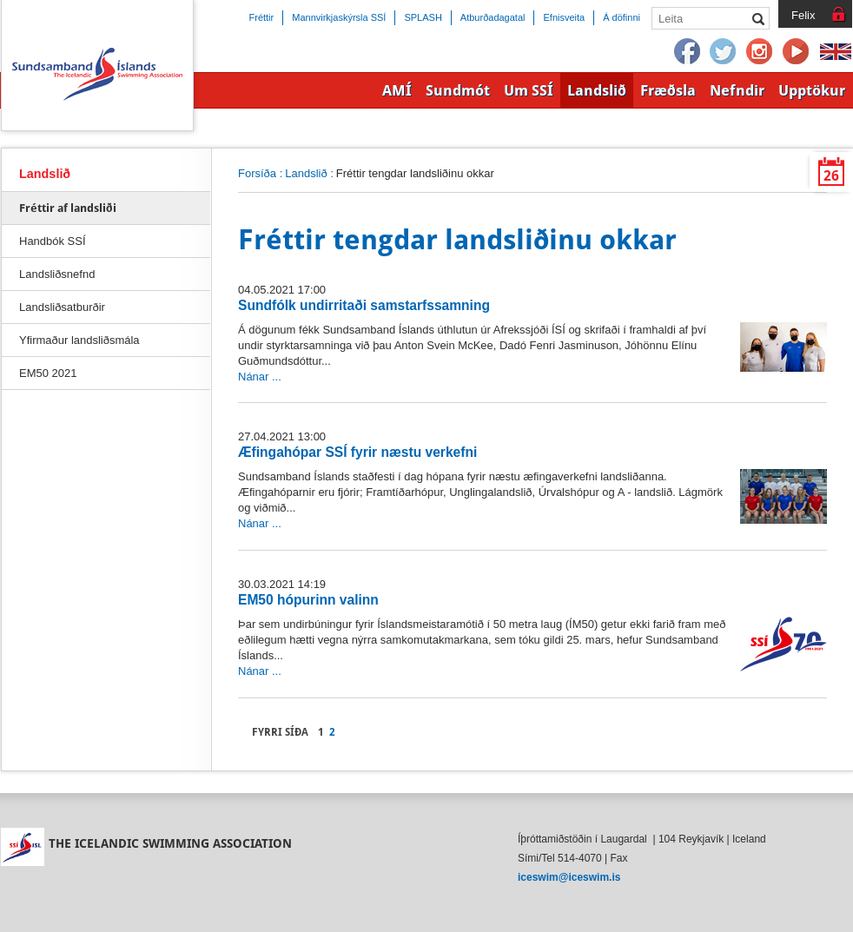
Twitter (723, 52)
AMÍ (397, 90)
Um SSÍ (528, 90)
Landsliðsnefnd (57, 274)
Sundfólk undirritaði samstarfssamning (364, 305)
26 (831, 176)
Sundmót (458, 90)
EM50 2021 (47, 373)
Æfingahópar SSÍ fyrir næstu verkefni (357, 452)
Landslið (306, 173)
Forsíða (257, 173)
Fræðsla (668, 90)
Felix (803, 15)
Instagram (760, 52)
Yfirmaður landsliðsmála (79, 340)
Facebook (687, 52)
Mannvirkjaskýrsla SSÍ (339, 17)
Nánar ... (259, 376)
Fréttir (261, 17)
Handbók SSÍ (52, 241)
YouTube (796, 52)
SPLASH (422, 17)
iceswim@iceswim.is (569, 877)
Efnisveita (564, 17)
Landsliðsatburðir (62, 307)
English (835, 52)
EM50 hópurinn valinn (308, 599)
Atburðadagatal (493, 17)
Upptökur (811, 90)
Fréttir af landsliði (67, 208)
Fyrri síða (280, 732)
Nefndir (737, 90)
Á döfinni (621, 17)
